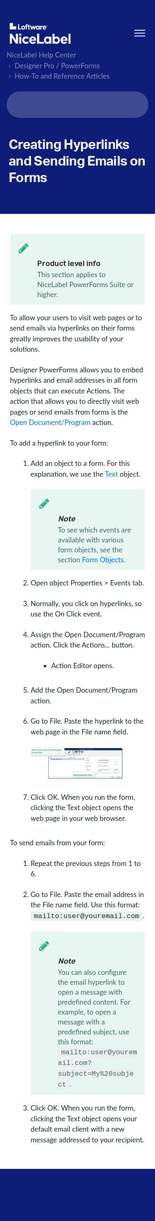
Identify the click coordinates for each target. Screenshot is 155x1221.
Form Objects (103, 559)
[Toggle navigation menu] (139, 33)
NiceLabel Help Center (41, 54)
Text (111, 474)
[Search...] (77, 104)
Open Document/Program (50, 422)
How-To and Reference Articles (62, 76)
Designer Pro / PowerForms (57, 65)
